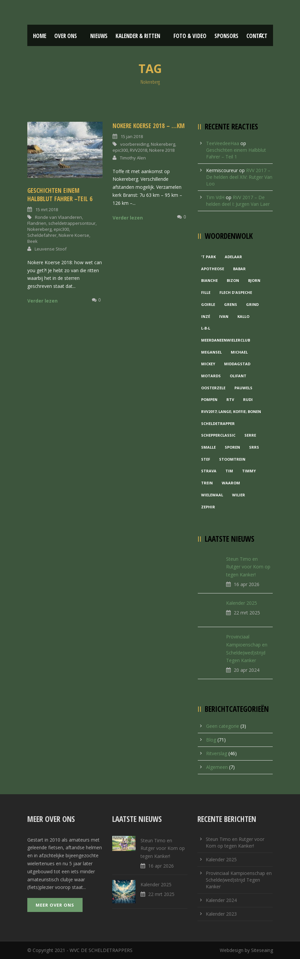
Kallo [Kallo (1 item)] (243, 316)
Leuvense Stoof (51, 249)
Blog (211, 740)
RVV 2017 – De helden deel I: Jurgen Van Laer (238, 200)
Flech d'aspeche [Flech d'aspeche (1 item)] (235, 292)
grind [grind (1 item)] (252, 304)
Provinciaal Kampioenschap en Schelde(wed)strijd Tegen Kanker (239, 880)
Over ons (65, 36)
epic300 (61, 229)
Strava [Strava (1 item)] (208, 470)
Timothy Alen (133, 158)
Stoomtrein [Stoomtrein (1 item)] (232, 459)
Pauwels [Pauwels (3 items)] (243, 387)
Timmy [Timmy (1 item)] (249, 470)
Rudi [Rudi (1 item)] (248, 399)
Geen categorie (222, 726)
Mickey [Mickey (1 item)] (208, 363)
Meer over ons (55, 905)
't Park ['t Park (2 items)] (208, 256)
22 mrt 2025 (247, 612)
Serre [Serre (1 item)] (250, 435)
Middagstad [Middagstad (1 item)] (237, 363)
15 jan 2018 (132, 136)
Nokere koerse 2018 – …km (149, 125)
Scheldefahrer (42, 235)
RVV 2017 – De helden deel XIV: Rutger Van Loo (239, 177)
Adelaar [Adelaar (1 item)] (233, 256)
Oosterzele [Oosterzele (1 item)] (213, 387)
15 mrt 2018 (46, 209)
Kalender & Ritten (138, 36)
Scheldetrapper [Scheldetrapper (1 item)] (218, 423)
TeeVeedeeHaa (222, 143)
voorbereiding (134, 144)
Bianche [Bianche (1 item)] (209, 280)
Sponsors (226, 36)
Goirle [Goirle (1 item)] (208, 304)
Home (39, 36)
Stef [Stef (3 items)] (205, 459)
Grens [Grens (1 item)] (230, 304)
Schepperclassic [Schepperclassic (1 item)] (218, 435)
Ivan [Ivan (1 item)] (223, 316)
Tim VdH (215, 197)
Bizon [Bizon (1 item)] (233, 280)
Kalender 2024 (221, 900)
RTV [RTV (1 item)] (230, 399)
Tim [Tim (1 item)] (229, 470)
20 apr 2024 (246, 670)
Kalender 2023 (221, 914)
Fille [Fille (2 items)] (205, 292)
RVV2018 (138, 150)
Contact (256, 36)
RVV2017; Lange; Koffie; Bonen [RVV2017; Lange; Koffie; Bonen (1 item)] (231, 411)
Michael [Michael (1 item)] (239, 352)
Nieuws (99, 36)
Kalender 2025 (241, 603)
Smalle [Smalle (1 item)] (208, 447)
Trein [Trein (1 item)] (207, 482)
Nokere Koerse (74, 235)
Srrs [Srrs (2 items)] (254, 447)
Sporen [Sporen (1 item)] (232, 447)
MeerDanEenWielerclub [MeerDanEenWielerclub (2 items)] (225, 340)
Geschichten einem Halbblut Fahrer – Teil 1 (236, 153)
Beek (32, 241)
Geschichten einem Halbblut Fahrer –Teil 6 (60, 194)
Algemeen (217, 767)
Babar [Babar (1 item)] (239, 268)
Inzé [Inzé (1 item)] (205, 316)
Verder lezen (42, 301)
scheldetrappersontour (72, 223)
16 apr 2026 (246, 584)
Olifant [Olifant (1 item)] (238, 375)
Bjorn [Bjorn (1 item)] (254, 280)
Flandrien (36, 223)
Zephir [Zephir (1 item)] (208, 506)
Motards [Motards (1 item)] (211, 375)
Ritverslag (216, 753)
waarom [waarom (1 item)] (231, 482)
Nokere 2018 (161, 150)
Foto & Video (189, 36)
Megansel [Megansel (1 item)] (211, 352)
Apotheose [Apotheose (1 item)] (212, 268)
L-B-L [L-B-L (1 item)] (205, 328)
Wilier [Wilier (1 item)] (238, 494)
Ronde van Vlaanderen (58, 217)
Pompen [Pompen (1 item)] (209, 399)
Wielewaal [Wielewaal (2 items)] (212, 494)
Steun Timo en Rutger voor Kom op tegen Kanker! (248, 567)
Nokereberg (39, 229)
